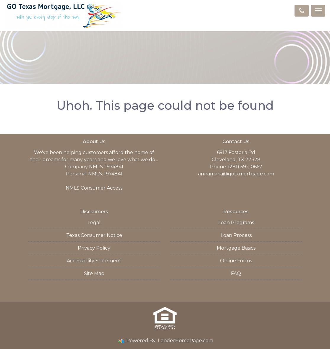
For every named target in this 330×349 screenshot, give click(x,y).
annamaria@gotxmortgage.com (236, 174)
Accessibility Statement (94, 261)
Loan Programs (236, 222)
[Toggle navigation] (318, 11)
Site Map (94, 273)
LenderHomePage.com (185, 340)
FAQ (236, 273)
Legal (94, 222)
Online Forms (236, 261)
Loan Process (236, 235)
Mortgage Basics (236, 248)
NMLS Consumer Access (94, 188)
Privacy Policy (94, 248)
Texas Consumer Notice (94, 235)
